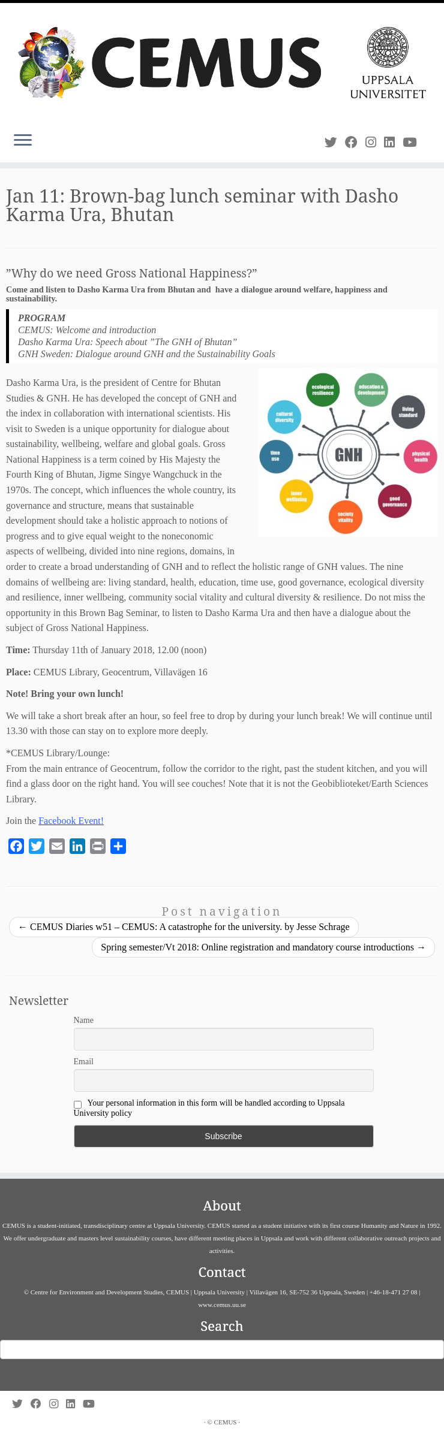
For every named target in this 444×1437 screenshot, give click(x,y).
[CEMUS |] (222, 62)
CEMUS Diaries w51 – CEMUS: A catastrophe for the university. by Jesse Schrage (184, 927)
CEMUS (225, 1422)
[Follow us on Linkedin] (393, 142)
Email (84, 1061)
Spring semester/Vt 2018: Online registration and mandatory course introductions (263, 947)
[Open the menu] (23, 141)
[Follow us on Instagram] (374, 142)
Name (84, 1020)
